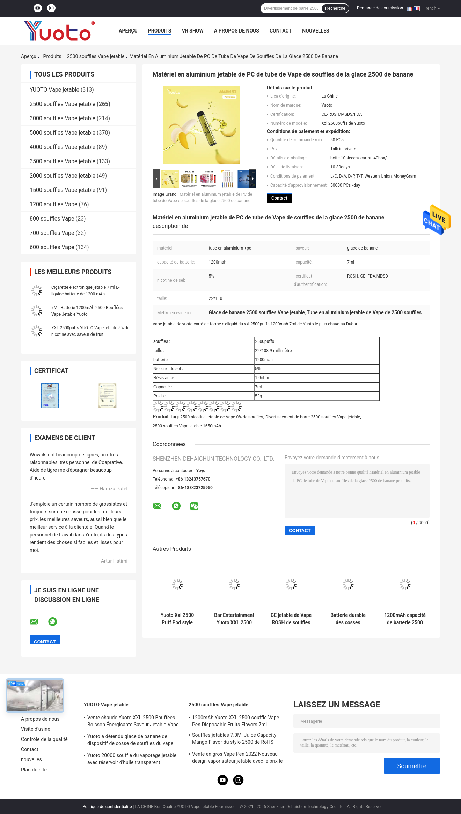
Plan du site (34, 769)
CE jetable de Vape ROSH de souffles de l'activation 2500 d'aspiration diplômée (291, 619)
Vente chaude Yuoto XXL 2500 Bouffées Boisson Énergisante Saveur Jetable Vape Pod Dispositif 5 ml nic (133, 722)
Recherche (335, 8)
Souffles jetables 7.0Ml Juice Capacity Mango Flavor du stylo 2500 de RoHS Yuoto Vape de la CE (234, 739)
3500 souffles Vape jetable (62, 161)
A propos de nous (236, 31)
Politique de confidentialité (107, 806)
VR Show (193, 31)
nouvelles (315, 31)
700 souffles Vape (52, 233)
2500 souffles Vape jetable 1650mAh (187, 426)
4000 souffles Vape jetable (62, 147)
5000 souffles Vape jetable (62, 132)
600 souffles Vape (52, 247)
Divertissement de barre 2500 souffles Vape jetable (312, 417)
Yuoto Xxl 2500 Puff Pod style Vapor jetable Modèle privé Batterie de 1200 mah (177, 619)
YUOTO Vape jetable (54, 89)
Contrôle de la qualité (44, 739)
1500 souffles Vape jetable (62, 190)
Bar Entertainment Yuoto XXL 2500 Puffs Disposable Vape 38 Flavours (234, 619)
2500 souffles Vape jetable (96, 56)
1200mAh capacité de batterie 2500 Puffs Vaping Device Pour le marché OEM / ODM (404, 619)
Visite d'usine (35, 729)
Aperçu (128, 31)
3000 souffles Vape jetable (62, 118)
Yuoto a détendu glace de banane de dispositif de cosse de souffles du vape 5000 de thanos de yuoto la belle (130, 741)
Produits (159, 31)
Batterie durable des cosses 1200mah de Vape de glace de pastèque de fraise (348, 619)
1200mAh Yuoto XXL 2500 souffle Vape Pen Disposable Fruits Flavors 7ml (235, 721)
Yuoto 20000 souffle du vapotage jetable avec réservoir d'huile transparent (131, 758)
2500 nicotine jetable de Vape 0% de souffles (221, 417)
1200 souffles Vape (54, 204)
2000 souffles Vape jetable (62, 175)
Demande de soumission (380, 8)
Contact (281, 31)
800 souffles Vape (52, 218)
